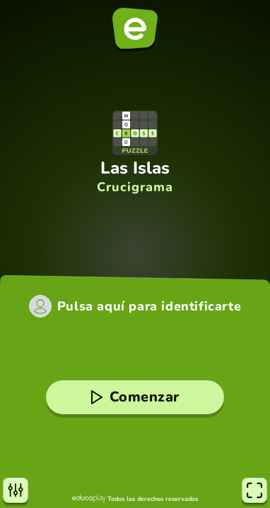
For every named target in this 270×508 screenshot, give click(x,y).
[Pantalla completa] (254, 490)
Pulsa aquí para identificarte (149, 306)
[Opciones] (15, 490)
